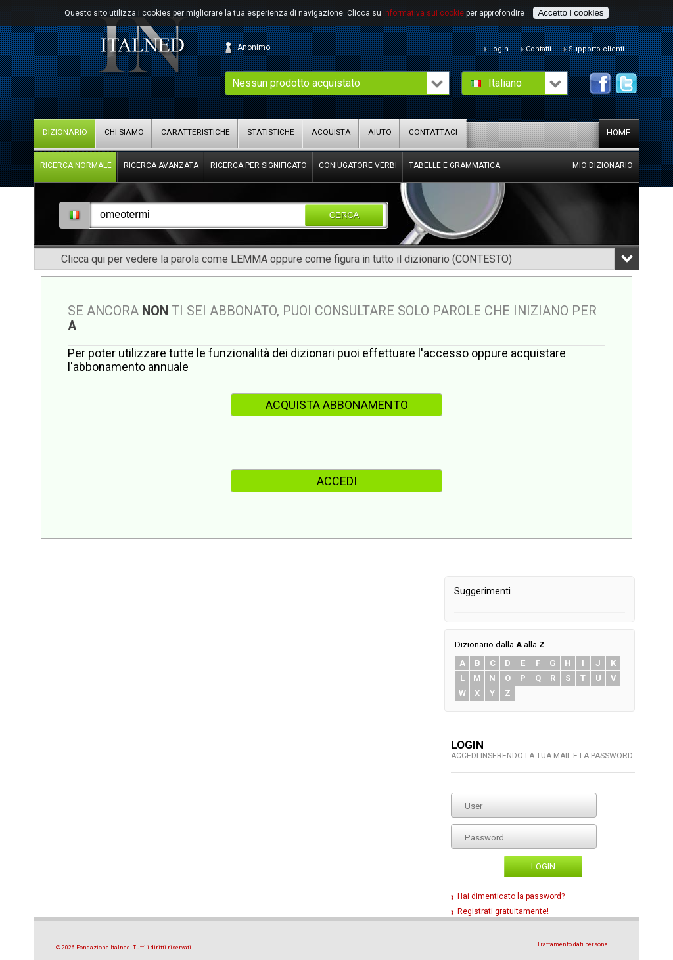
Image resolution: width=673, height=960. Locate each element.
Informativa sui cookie (423, 13)
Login (543, 866)
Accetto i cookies (570, 13)
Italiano (505, 83)
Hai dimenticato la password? (511, 896)
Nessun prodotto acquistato (296, 83)
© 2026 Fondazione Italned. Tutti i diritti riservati (123, 947)
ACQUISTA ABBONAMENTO (337, 405)
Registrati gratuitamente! (503, 911)
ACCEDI (337, 481)
